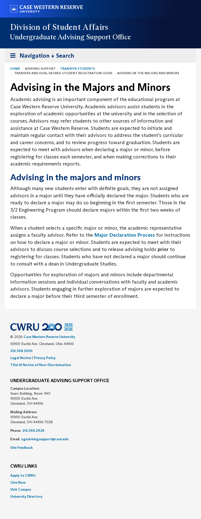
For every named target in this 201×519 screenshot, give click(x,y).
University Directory (26, 496)
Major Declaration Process (124, 235)
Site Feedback (21, 447)
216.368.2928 (33, 430)
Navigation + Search (40, 56)
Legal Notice (20, 358)
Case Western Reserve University (49, 336)
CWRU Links (23, 466)
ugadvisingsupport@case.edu (45, 439)
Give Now (18, 482)
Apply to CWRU (23, 475)
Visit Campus (20, 489)
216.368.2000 (21, 351)
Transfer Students (77, 68)
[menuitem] (100, 475)
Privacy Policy (45, 358)
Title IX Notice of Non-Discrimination (40, 365)
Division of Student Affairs (59, 27)
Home (15, 68)
